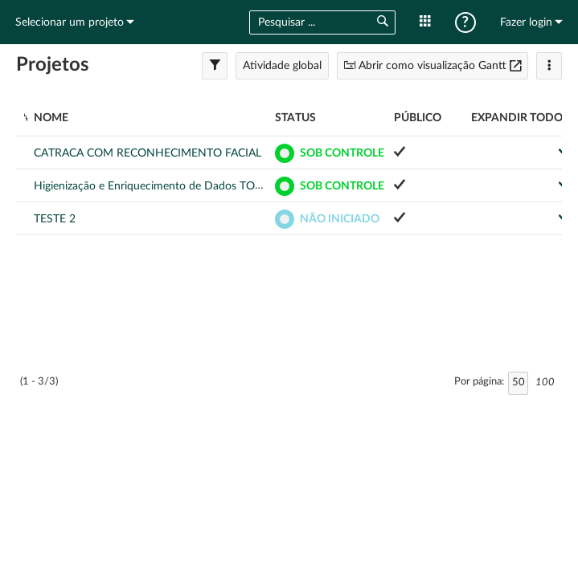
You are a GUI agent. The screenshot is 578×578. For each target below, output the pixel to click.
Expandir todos (520, 118)
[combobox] (306, 22)
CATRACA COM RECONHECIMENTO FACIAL (147, 153)
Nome (51, 118)
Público (417, 118)
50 (518, 382)
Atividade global (282, 65)
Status (295, 118)
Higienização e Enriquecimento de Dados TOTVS (154, 186)
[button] (382, 22)
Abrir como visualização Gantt (432, 65)
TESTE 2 (55, 219)
